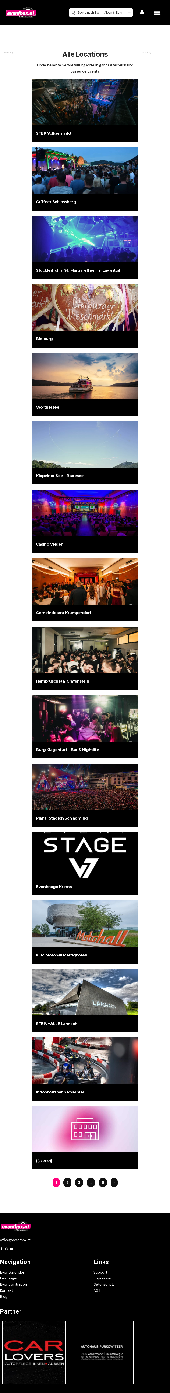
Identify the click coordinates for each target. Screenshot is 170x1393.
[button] (157, 12)
